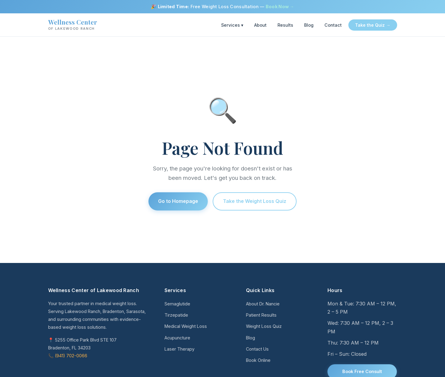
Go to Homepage (178, 201)
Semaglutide (177, 303)
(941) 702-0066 (71, 355)
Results (285, 25)
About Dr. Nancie (263, 303)
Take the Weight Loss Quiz (254, 201)
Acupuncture (177, 337)
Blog (309, 25)
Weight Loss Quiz (264, 326)
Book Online (258, 360)
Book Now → (280, 6)
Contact (333, 25)
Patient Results (261, 315)
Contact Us (257, 349)
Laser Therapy (179, 349)
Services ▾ (232, 25)
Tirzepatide (176, 315)
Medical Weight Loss (185, 326)
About (260, 25)
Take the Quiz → (372, 25)
